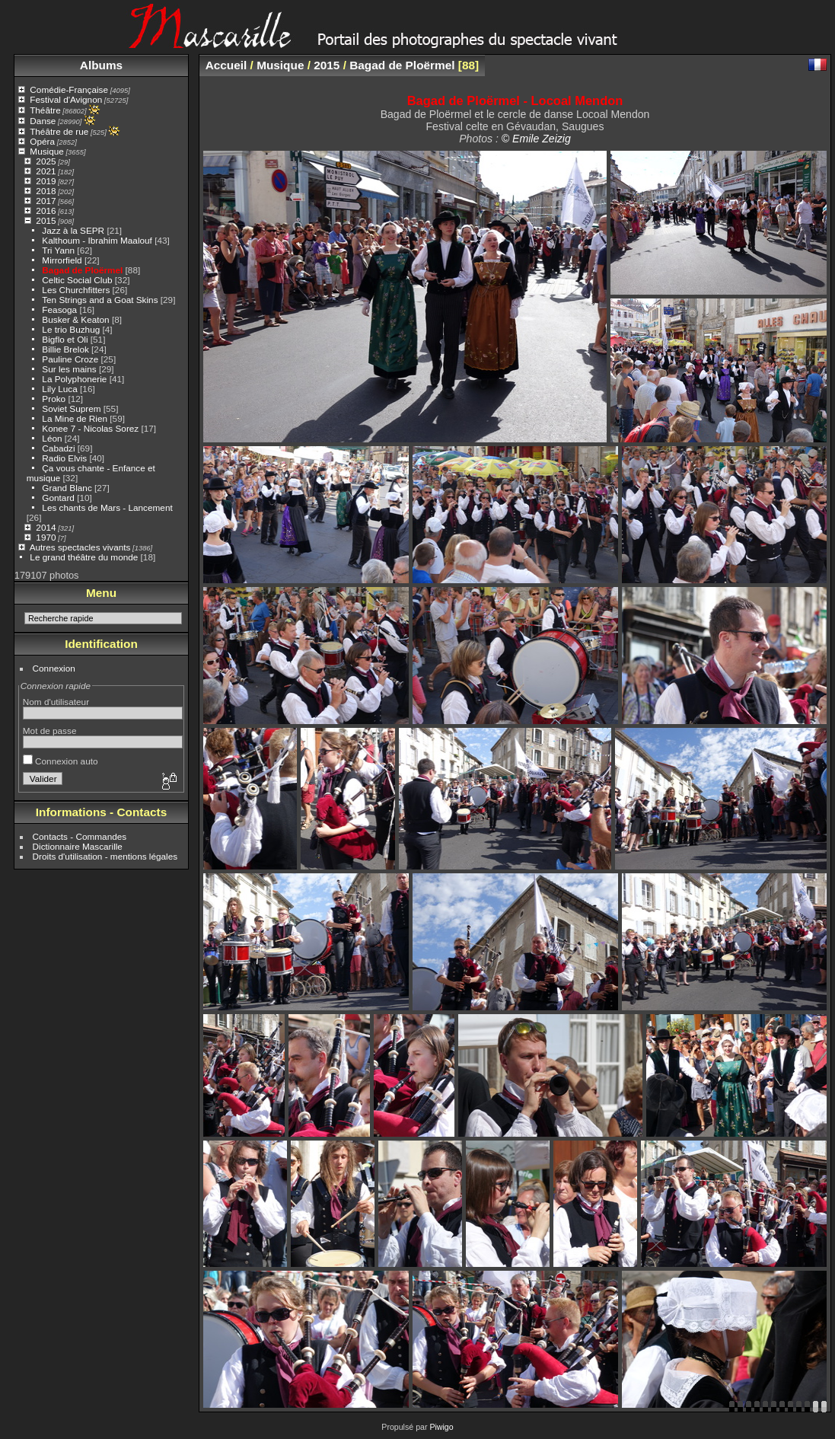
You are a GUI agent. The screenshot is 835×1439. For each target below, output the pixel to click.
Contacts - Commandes (80, 836)
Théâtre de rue (59, 131)
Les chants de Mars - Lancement (107, 507)
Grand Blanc (66, 488)
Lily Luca (59, 389)
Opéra (42, 141)
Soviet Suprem (71, 408)
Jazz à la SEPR (73, 230)
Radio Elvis (64, 458)
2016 (46, 210)
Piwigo (441, 1426)
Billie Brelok (65, 349)
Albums (101, 65)
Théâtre (45, 110)
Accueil (226, 65)
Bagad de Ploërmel (82, 270)
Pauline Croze (70, 359)
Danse (43, 121)
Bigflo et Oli (65, 339)
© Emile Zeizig (536, 138)
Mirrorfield (61, 260)
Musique (46, 151)
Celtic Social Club (77, 280)
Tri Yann (58, 250)
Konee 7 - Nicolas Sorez (90, 428)
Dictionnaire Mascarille (78, 846)
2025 (46, 161)
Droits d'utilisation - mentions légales (105, 856)
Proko (53, 399)
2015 (46, 220)
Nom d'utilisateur (56, 702)
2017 (46, 201)
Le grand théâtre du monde (84, 557)
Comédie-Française (69, 89)
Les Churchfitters (76, 290)
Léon (52, 438)
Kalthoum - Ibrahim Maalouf (97, 240)
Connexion (54, 668)
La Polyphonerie (74, 379)
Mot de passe (50, 730)
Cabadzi (58, 448)
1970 (46, 537)
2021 (46, 171)
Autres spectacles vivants (80, 547)
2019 (46, 181)
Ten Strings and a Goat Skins (100, 300)
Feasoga (59, 309)
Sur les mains (69, 369)
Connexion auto (60, 761)
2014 (46, 527)
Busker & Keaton (75, 319)
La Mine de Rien (74, 418)
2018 (46, 191)
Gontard (58, 498)
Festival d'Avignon (66, 99)
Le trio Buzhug (71, 329)
